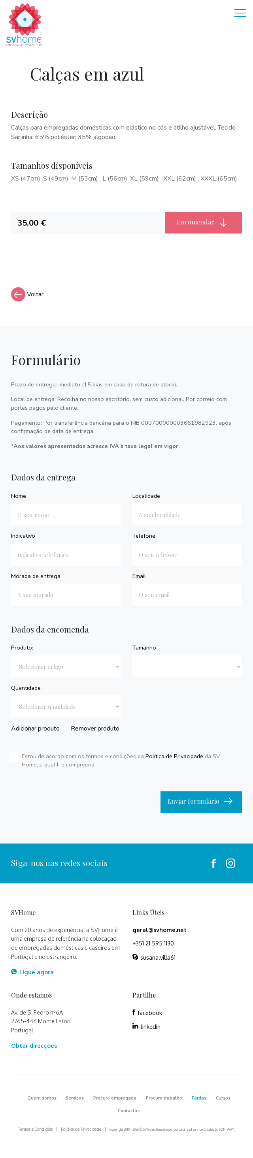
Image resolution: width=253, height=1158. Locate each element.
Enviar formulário (201, 802)
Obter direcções (34, 1045)
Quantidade (26, 688)
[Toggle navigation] (240, 14)
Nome (18, 496)
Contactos (129, 1110)
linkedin (146, 1026)
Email (139, 576)
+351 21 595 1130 (153, 943)
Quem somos (42, 1098)
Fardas (199, 1098)
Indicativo (23, 536)
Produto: (22, 647)
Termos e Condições (35, 1129)
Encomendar (203, 222)
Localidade (146, 496)
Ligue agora (32, 971)
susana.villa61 (154, 957)
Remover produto (95, 728)
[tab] (88, 223)
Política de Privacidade (174, 756)
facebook (147, 1012)
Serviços (75, 1098)
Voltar (27, 294)
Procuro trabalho (164, 1098)
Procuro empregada (114, 1098)
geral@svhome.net (159, 929)
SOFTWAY (226, 1130)
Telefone (143, 536)
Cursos (223, 1098)
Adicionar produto (35, 728)
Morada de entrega (35, 576)
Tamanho (144, 647)
